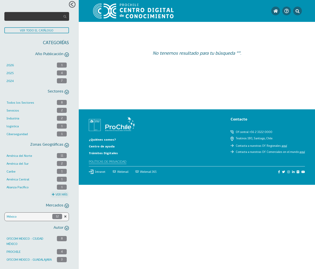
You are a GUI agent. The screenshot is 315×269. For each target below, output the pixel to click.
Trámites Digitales (103, 153)
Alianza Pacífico (18, 187)
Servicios (13, 110)
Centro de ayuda (102, 146)
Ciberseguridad (17, 134)
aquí (284, 145)
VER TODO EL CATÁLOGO (36, 30)
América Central (18, 179)
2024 (10, 81)
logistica (13, 126)
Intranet (97, 172)
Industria (13, 118)
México (12, 216)
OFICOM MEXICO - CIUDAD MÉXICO (25, 241)
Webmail (120, 171)
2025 (10, 73)
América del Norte (19, 155)
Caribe (11, 171)
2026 (10, 65)
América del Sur (18, 163)
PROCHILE (14, 251)
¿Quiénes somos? (102, 139)
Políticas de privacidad (107, 161)
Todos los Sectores (20, 102)
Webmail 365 (146, 171)
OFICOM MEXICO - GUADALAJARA (29, 259)
